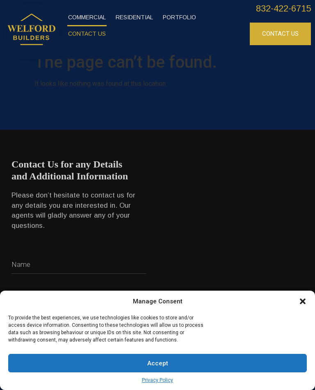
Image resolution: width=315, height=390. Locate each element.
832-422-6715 (283, 8)
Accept (157, 363)
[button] (303, 301)
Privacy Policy (157, 380)
